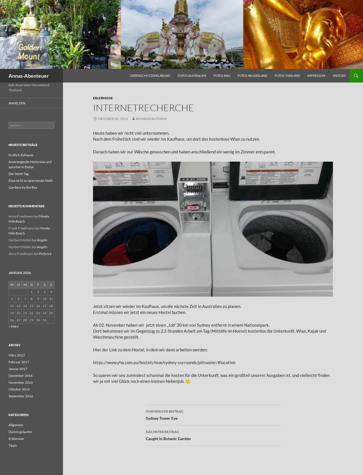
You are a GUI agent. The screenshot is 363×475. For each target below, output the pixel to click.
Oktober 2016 (19, 389)
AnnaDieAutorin (151, 119)
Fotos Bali (222, 75)
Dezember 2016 (21, 375)
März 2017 (17, 355)
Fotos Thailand (287, 75)
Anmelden (17, 103)
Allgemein (16, 425)
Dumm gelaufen (20, 432)
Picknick (45, 254)
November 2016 (21, 382)
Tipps (13, 445)
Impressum (316, 75)
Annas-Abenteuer (29, 76)
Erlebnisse (103, 98)
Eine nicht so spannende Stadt (30, 180)
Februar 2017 (19, 362)
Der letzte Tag (19, 174)
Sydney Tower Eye (213, 414)
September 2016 (21, 396)
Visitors (339, 75)
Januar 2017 (18, 369)
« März (14, 326)
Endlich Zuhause (21, 155)
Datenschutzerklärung (150, 75)
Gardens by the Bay (23, 187)
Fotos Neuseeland (252, 75)
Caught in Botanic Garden (213, 434)
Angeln (42, 240)
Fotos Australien (192, 75)
